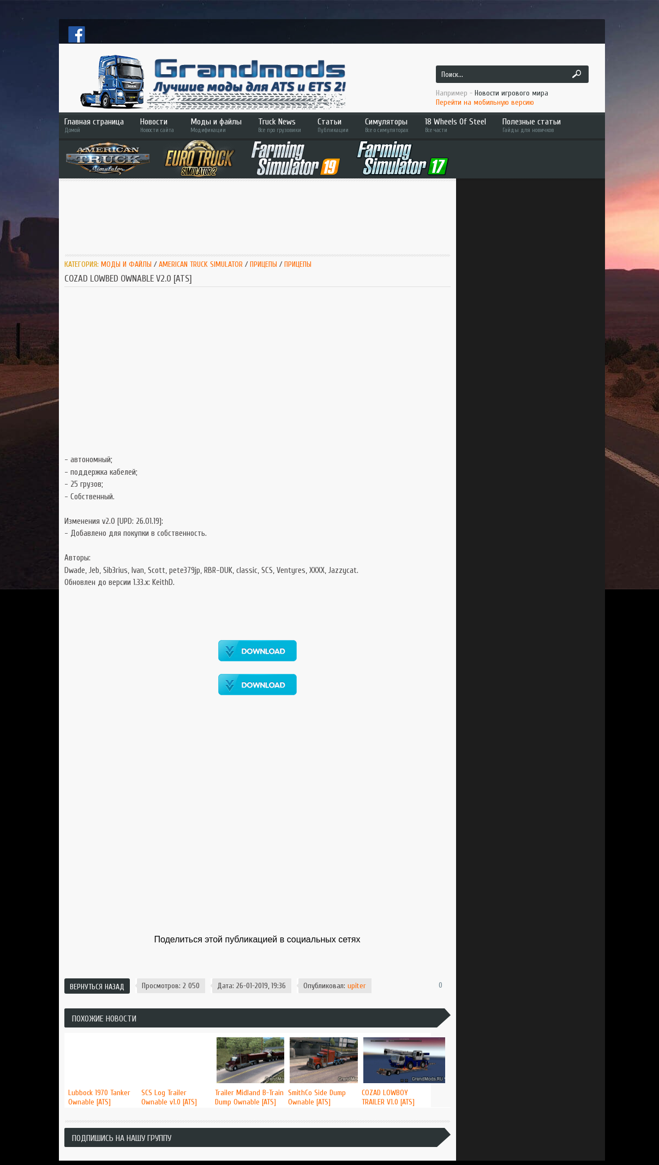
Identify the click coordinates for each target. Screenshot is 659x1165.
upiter (357, 985)
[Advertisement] (263, 216)
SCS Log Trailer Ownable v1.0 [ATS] (169, 1097)
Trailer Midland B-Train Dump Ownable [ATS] (249, 1097)
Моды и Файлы (126, 264)
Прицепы (263, 264)
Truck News (279, 125)
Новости (157, 125)
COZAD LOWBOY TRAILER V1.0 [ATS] (388, 1097)
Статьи (333, 125)
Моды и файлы (216, 125)
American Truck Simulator (201, 264)
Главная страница (94, 125)
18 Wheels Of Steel (455, 125)
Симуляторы (387, 125)
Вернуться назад (97, 986)
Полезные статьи (547, 125)
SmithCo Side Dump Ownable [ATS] (317, 1097)
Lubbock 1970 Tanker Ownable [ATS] (99, 1097)
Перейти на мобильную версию (485, 102)
